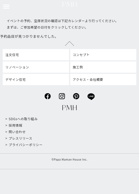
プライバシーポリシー (25, 144)
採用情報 (15, 125)
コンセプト (81, 54)
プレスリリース (20, 138)
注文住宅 (12, 54)
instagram (62, 94)
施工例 (78, 67)
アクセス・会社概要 (88, 79)
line (91, 95)
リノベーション (17, 67)
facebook (47, 94)
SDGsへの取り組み (23, 118)
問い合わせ (17, 131)
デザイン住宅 (15, 79)
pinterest (76, 94)
